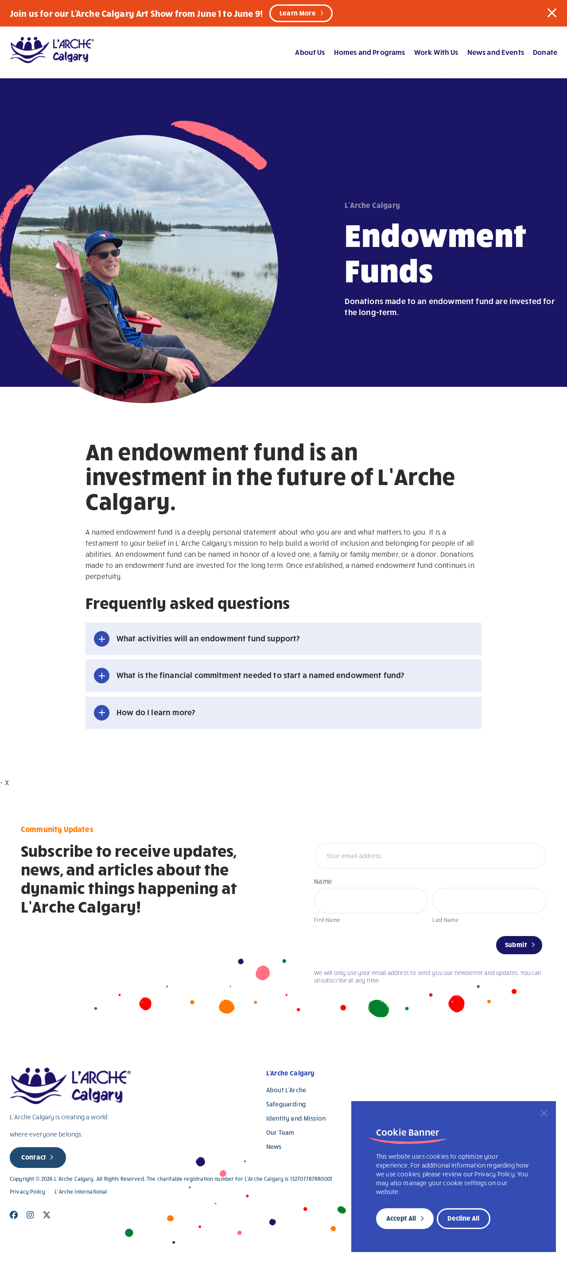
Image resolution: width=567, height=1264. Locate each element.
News (274, 1146)
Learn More (298, 13)
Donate (545, 51)
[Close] (544, 1113)
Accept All (401, 1218)
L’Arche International (80, 1191)
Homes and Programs (369, 51)
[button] (552, 13)
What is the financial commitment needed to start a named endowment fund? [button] (260, 675)
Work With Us (436, 51)
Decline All (463, 1218)
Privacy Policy (27, 1191)
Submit (516, 944)
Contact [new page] (33, 1157)
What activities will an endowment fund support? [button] (208, 638)
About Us (310, 51)
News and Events (495, 51)
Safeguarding (286, 1104)
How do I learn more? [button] (156, 712)
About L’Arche (286, 1090)
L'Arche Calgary (290, 1073)
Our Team (280, 1132)
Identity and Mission (296, 1118)
